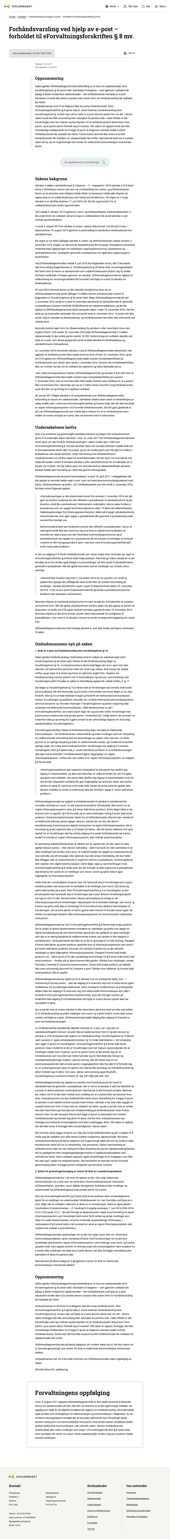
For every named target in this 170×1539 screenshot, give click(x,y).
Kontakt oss (92, 1517)
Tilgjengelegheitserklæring (137, 1498)
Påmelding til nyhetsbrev (137, 1517)
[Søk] (146, 6)
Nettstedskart (132, 1505)
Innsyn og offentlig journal (98, 1511)
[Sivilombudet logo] (18, 6)
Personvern (131, 1492)
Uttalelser (22, 17)
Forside (12, 17)
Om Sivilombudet (94, 1492)
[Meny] (160, 6)
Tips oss (91, 1529)
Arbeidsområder (94, 1498)
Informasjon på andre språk (138, 1511)
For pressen (92, 1523)
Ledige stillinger (94, 1505)
